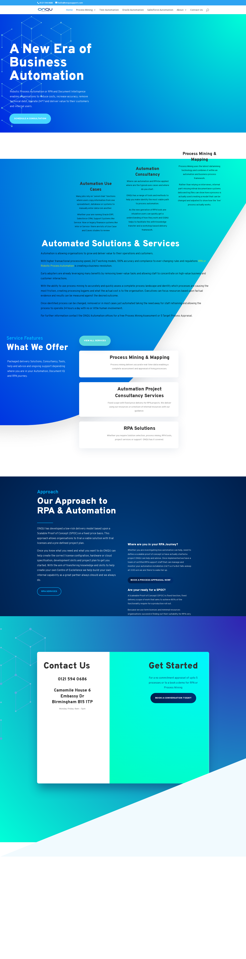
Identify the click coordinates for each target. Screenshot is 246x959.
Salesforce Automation (160, 10)
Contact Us (196, 10)
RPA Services (49, 591)
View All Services (95, 340)
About (180, 10)
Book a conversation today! (173, 698)
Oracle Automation (133, 10)
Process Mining (84, 10)
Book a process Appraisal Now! (151, 580)
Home (69, 10)
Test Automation (109, 10)
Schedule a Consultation (30, 118)
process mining (75, 286)
